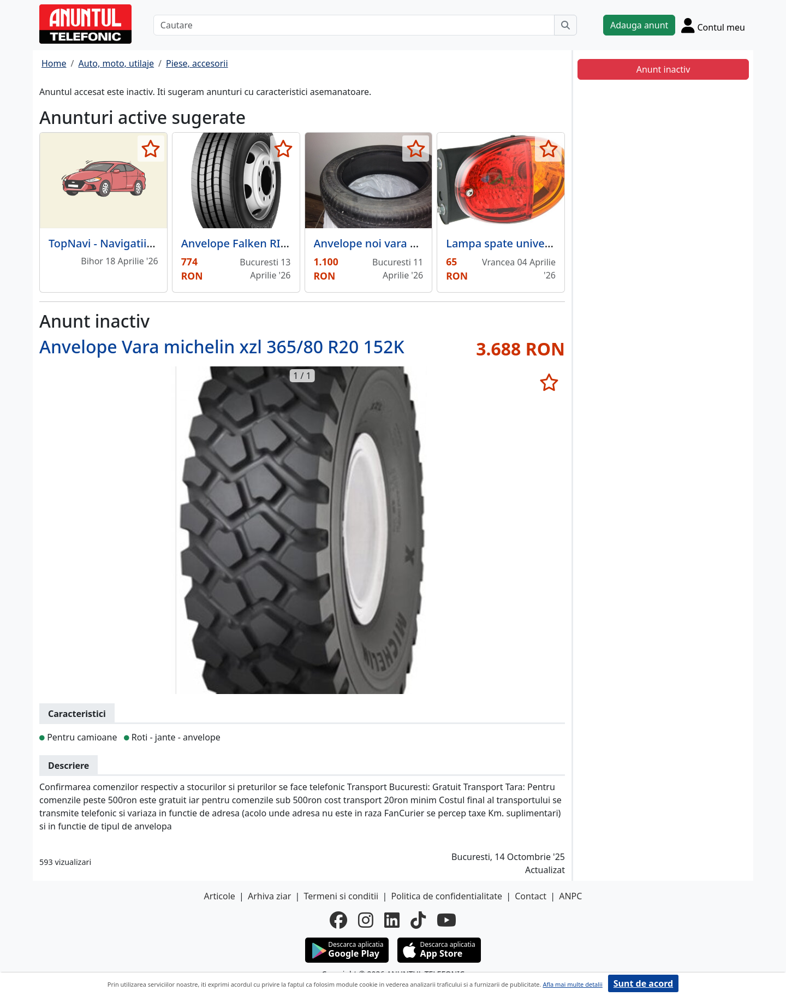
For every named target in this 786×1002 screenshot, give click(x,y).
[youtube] (446, 920)
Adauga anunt (639, 25)
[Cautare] (354, 25)
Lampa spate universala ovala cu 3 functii (553, 243)
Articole (219, 896)
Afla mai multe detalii (572, 984)
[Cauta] (565, 25)
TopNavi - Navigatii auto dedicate (135, 243)
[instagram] (365, 920)
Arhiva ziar (269, 896)
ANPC (570, 896)
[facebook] (338, 920)
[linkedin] (392, 920)
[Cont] (713, 25)
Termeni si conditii (340, 896)
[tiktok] (418, 920)
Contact (530, 896)
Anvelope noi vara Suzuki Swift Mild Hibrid (423, 243)
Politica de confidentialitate (446, 896)
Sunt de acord (643, 983)
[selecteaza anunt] (151, 148)
